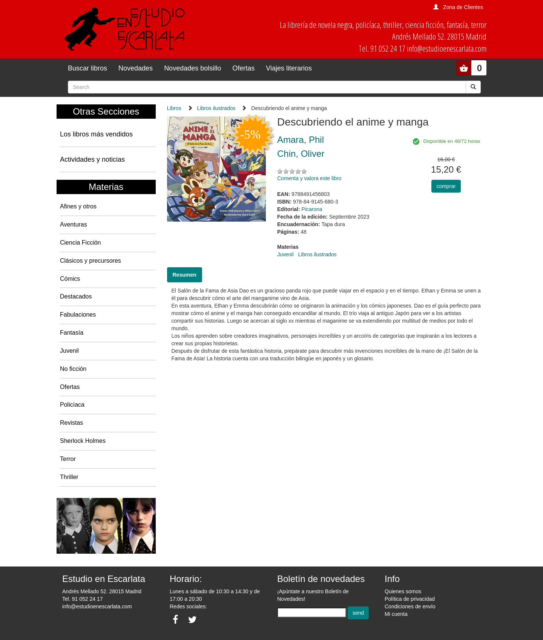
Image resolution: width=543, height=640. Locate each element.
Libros (174, 108)
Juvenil (69, 351)
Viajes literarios (289, 68)
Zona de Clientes (463, 7)
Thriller (69, 477)
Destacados (76, 296)
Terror (68, 459)
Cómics (70, 279)
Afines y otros (78, 206)
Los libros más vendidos (96, 134)
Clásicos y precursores (90, 260)
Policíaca (72, 404)
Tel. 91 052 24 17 (82, 599)
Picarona (312, 209)
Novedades (135, 68)
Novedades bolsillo (192, 68)
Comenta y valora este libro (309, 178)
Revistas (71, 423)
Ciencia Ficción (80, 242)
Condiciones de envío (410, 606)
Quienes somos (403, 591)
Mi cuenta (396, 614)
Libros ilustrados (216, 108)
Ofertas (243, 68)
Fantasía (71, 332)
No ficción (73, 369)
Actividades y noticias (92, 159)
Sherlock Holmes (83, 441)
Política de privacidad (410, 599)
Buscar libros (87, 68)
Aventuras (73, 224)
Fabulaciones (78, 314)
